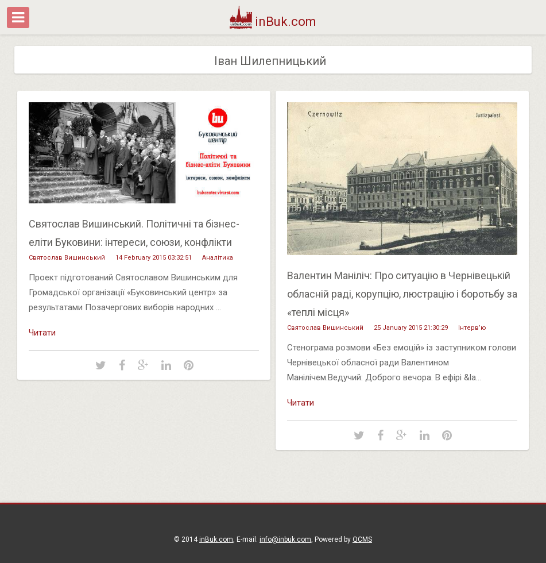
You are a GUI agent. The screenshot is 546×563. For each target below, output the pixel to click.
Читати (42, 332)
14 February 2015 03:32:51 (153, 257)
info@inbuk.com (285, 539)
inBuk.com (273, 21)
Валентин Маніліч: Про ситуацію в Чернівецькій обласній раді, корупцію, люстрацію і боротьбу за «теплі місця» (402, 293)
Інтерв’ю (472, 327)
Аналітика (217, 257)
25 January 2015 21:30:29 (411, 327)
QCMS (362, 539)
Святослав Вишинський (67, 257)
